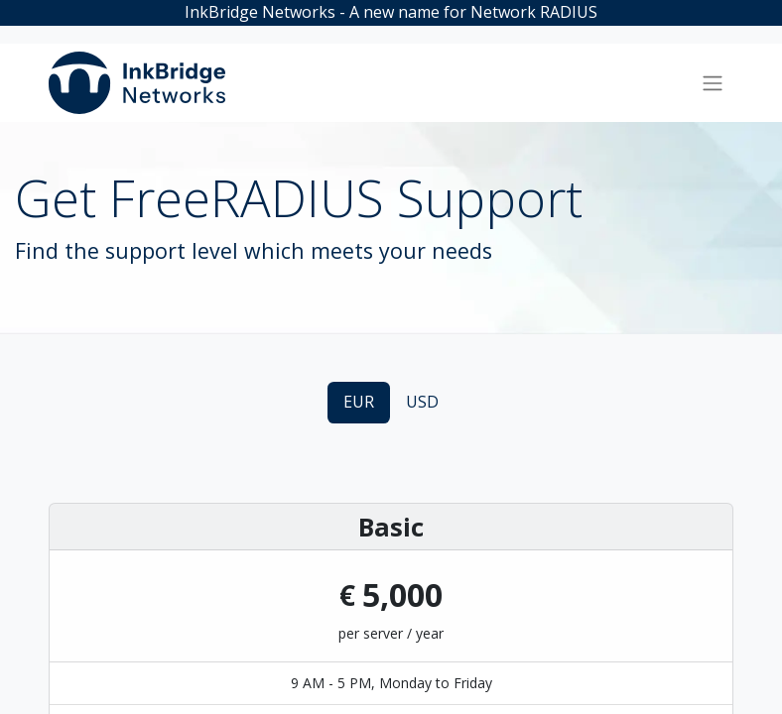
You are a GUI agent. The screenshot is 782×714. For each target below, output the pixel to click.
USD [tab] (422, 402)
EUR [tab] (358, 402)
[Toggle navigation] (712, 83)
